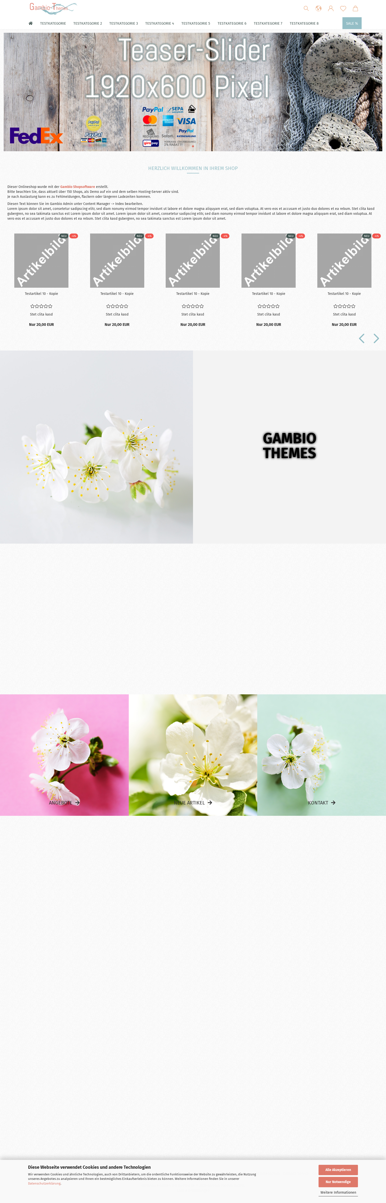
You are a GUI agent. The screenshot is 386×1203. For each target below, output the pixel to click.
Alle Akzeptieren (338, 1170)
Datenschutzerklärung (44, 1183)
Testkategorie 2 (87, 23)
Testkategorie (53, 23)
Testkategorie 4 (159, 23)
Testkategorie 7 (268, 23)
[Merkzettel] (343, 8)
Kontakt (318, 803)
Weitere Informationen (338, 1192)
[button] (318, 8)
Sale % (352, 23)
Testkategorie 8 (304, 23)
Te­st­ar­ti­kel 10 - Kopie (41, 294)
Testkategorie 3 (123, 23)
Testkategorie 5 (195, 23)
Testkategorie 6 (232, 23)
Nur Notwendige (338, 1182)
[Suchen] (306, 8)
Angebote (60, 803)
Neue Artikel (189, 803)
